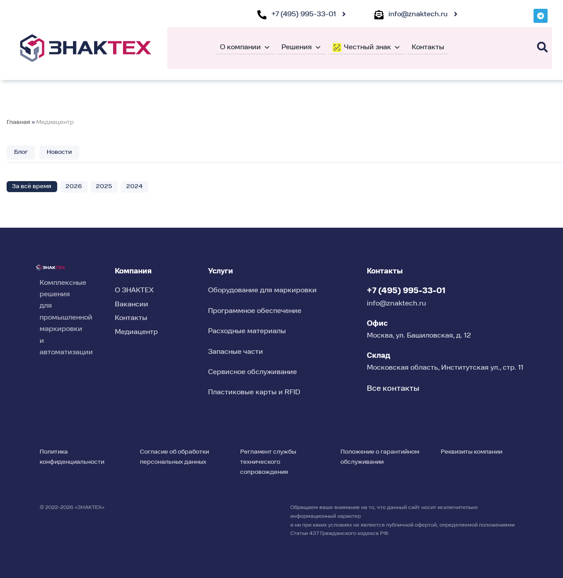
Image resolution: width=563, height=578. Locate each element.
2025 (104, 186)
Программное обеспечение (254, 311)
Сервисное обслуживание (252, 372)
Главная (18, 122)
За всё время (32, 186)
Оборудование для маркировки (262, 290)
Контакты (428, 47)
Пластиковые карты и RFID (254, 392)
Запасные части (235, 352)
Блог (21, 152)
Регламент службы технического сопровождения (268, 462)
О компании (245, 47)
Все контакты (393, 389)
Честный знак (372, 47)
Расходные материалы (247, 331)
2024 (135, 186)
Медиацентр (55, 122)
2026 (74, 186)
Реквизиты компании (471, 452)
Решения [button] (302, 47)
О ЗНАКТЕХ (134, 290)
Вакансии (131, 304)
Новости (59, 152)
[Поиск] (542, 47)
